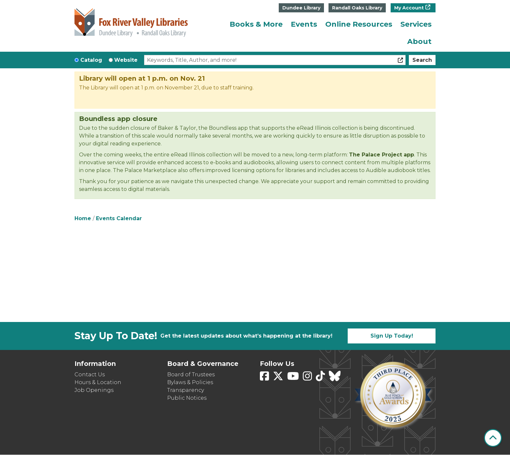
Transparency (185, 390)
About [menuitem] (419, 41)
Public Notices (187, 398)
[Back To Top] (493, 438)
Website (126, 60)
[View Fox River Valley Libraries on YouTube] (293, 378)
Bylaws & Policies (190, 382)
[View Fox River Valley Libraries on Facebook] (265, 378)
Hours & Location (97, 382)
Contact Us (89, 374)
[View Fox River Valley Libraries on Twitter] (279, 378)
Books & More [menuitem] (256, 24)
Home (82, 218)
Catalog (91, 60)
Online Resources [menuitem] (358, 24)
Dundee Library (301, 8)
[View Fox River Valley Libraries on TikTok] (321, 378)
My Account (409, 8)
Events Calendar (119, 218)
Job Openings (94, 390)
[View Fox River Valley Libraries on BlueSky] (335, 378)
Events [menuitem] (304, 24)
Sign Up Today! (391, 336)
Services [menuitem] (416, 24)
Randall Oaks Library (357, 8)
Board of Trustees (191, 374)
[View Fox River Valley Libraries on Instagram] (308, 378)
